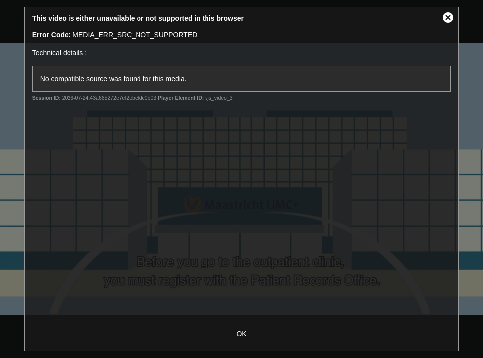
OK (241, 334)
